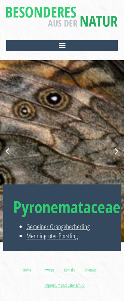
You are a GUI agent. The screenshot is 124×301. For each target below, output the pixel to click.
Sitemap (90, 270)
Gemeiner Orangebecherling (58, 226)
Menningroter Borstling (52, 235)
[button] (62, 45)
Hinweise (47, 270)
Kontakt (69, 270)
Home (27, 270)
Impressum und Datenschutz (64, 285)
